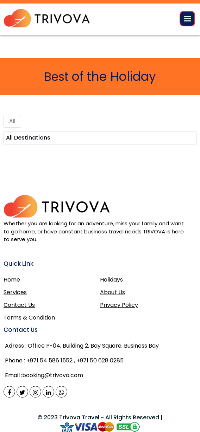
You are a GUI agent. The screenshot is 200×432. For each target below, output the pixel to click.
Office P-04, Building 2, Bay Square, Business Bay (82, 346)
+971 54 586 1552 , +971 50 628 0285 (75, 360)
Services (15, 292)
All (12, 121)
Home (12, 280)
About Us (112, 292)
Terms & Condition (29, 318)
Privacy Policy (119, 305)
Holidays (111, 280)
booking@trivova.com (52, 375)
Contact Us (19, 305)
